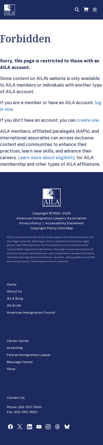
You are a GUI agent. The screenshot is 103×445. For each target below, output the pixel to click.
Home (11, 284)
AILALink (14, 305)
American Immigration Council (31, 312)
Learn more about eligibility (46, 157)
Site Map (66, 228)
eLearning (15, 348)
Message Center (20, 362)
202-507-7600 (30, 407)
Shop (11, 369)
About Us (14, 291)
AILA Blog (15, 298)
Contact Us (16, 398)
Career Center (18, 341)
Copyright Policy (43, 228)
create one (88, 120)
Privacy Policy (30, 223)
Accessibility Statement (64, 223)
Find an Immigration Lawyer (29, 355)
